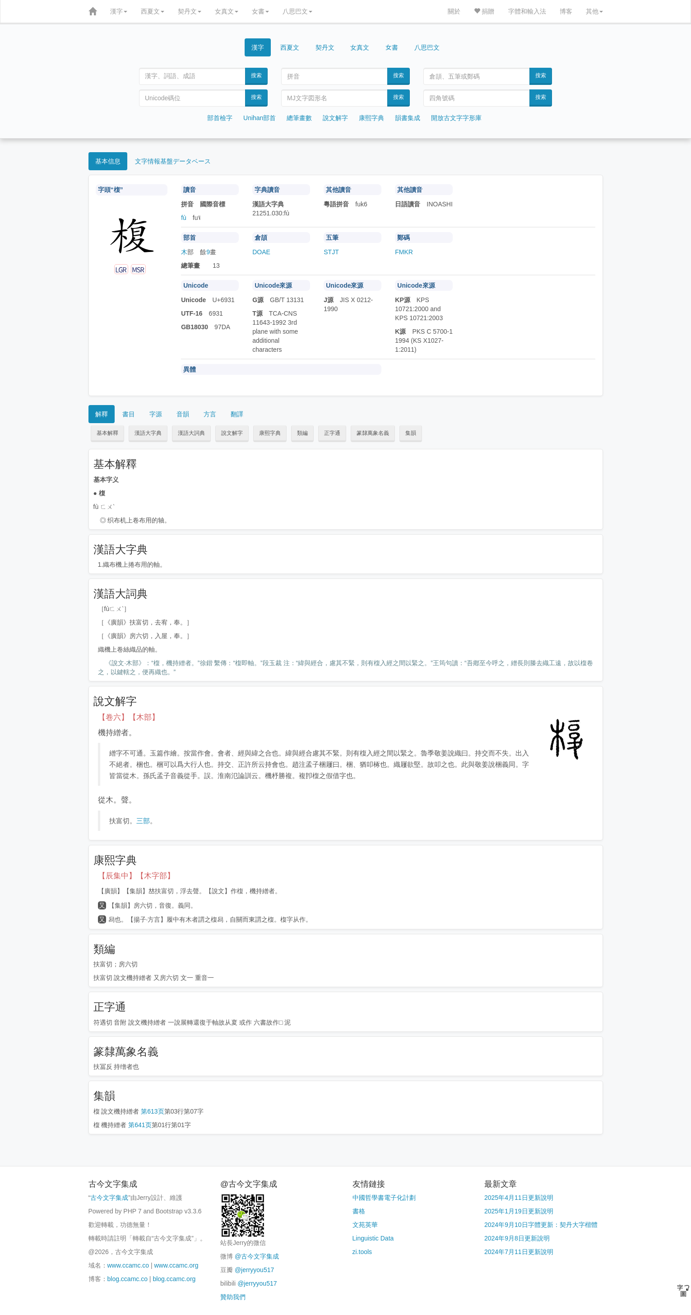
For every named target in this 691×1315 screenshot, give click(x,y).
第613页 (152, 1111)
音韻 (182, 414)
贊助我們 (233, 1297)
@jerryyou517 (254, 1269)
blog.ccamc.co (127, 1278)
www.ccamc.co (128, 1265)
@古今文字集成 (257, 1256)
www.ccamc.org (176, 1265)
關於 (454, 11)
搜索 (256, 75)
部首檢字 (219, 117)
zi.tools (362, 1251)
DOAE (261, 252)
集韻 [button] (410, 433)
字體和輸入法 (527, 11)
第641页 (139, 1124)
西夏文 (152, 11)
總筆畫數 (299, 117)
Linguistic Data (373, 1238)
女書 (260, 11)
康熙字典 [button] (270, 433)
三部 (143, 821)
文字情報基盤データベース (173, 161)
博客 (566, 11)
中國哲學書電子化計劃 (384, 1197)
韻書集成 (407, 117)
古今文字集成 (109, 1197)
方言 (210, 414)
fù (183, 217)
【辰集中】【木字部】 (136, 876)
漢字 (118, 11)
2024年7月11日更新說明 (518, 1251)
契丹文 (189, 11)
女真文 (226, 11)
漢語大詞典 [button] (191, 433)
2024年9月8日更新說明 (517, 1238)
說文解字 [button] (232, 433)
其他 (594, 11)
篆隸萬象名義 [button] (373, 433)
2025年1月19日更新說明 (518, 1211)
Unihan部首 (259, 117)
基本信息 (108, 161)
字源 (155, 414)
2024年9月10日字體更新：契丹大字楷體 (541, 1224)
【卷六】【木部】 (128, 717)
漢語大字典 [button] (148, 433)
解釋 (101, 414)
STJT (331, 252)
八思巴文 (297, 11)
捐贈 (484, 11)
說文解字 (335, 117)
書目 (128, 414)
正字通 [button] (332, 433)
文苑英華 (365, 1224)
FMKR (404, 252)
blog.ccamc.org (174, 1278)
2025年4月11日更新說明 (518, 1197)
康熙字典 (371, 117)
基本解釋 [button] (107, 433)
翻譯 (237, 414)
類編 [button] (302, 433)
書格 (358, 1211)
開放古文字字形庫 (456, 117)
